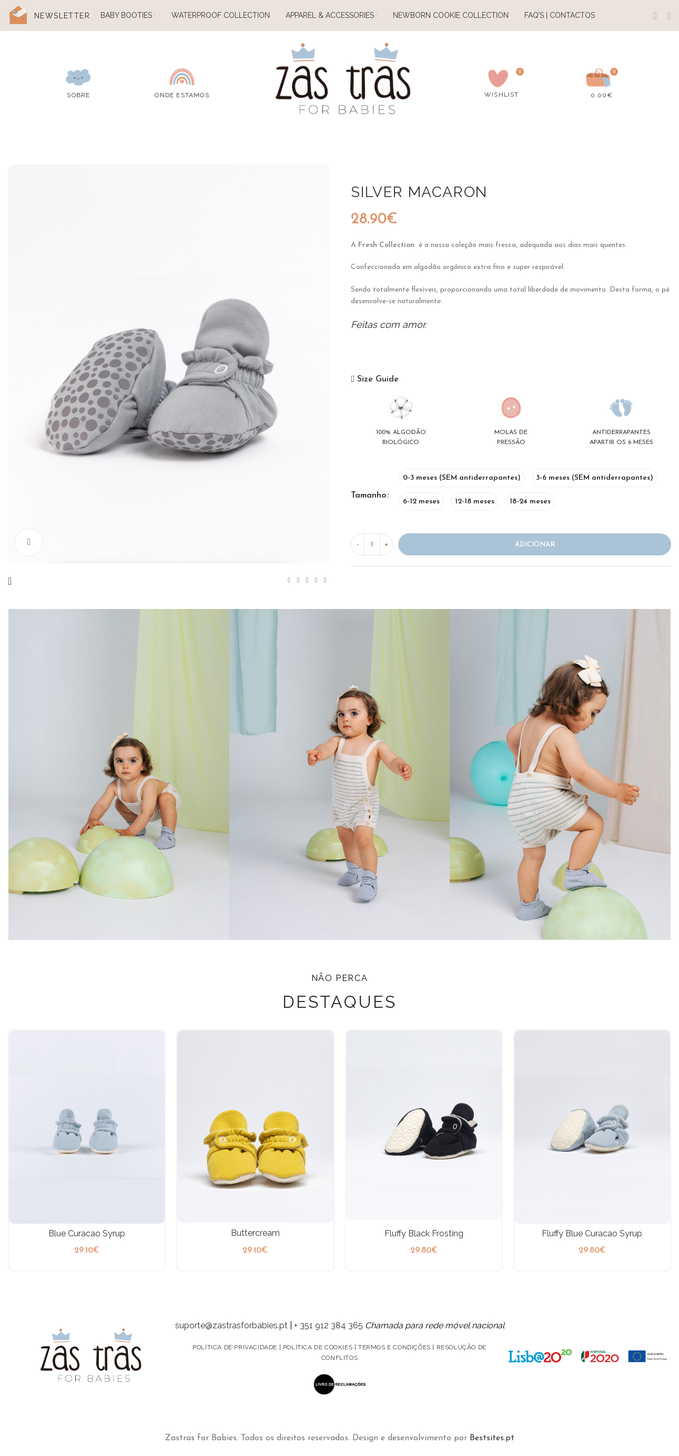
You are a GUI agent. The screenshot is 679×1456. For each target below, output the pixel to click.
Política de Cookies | (320, 1347)
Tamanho (368, 495)
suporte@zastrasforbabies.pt (231, 1325)
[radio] (461, 478)
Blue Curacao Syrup (86, 1233)
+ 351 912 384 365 (328, 1325)
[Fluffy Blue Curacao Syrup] (592, 1126)
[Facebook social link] (289, 581)
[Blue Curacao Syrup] (87, 1126)
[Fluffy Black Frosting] (424, 1126)
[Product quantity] (372, 544)
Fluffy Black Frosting (423, 1233)
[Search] (654, 15)
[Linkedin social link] (316, 581)
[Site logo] (343, 80)
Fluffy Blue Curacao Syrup (592, 1233)
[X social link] (297, 581)
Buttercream (255, 1233)
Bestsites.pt (492, 1438)
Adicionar (535, 544)
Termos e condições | (397, 1347)
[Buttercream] (255, 1126)
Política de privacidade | (237, 1347)
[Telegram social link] (325, 581)
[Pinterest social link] (307, 581)
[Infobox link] (78, 81)
